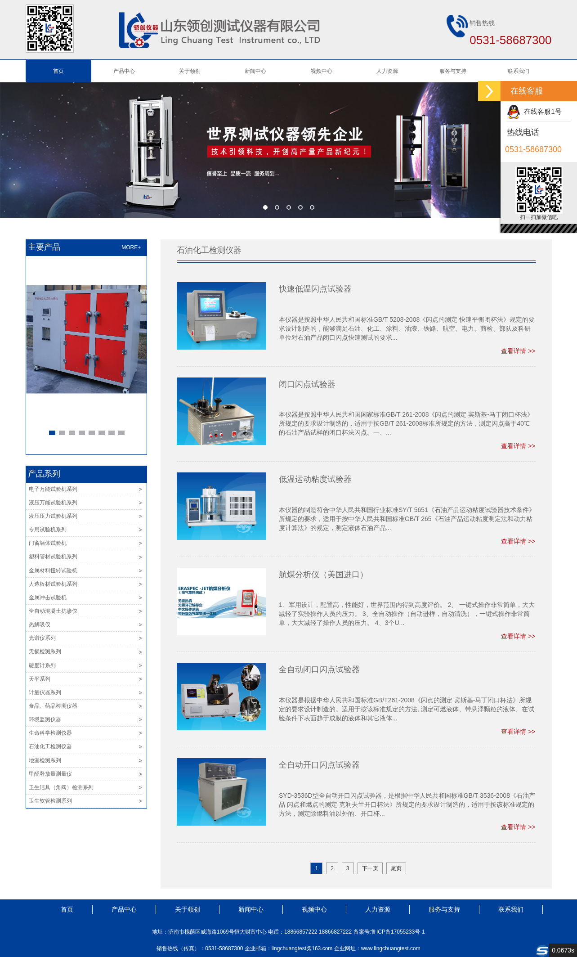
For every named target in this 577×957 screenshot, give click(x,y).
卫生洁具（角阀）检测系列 (61, 787)
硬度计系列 (42, 665)
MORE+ (131, 247)
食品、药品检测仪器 (53, 706)
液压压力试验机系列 (53, 516)
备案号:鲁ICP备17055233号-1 (389, 932)
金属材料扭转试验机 (53, 570)
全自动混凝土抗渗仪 (53, 611)
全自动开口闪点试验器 (319, 764)
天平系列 (39, 679)
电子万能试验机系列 (53, 489)
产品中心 (124, 71)
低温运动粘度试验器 (315, 479)
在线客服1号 (534, 111)
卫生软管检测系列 (50, 801)
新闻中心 (255, 71)
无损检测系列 (45, 651)
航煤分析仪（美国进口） (323, 574)
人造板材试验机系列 (53, 584)
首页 (58, 71)
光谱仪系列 (42, 638)
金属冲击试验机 (48, 597)
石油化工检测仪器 (50, 746)
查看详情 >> (518, 351)
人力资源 (387, 71)
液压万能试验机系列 (53, 502)
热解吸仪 (39, 624)
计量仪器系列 (45, 692)
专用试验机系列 (48, 529)
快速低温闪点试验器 (315, 288)
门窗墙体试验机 (48, 543)
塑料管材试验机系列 (53, 556)
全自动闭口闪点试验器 (319, 669)
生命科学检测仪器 (50, 733)
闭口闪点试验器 (307, 384)
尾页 (396, 868)
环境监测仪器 (45, 719)
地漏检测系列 (45, 760)
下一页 (370, 868)
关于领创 (190, 71)
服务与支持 (452, 71)
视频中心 (321, 71)
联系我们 (518, 71)
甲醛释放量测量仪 (50, 774)
